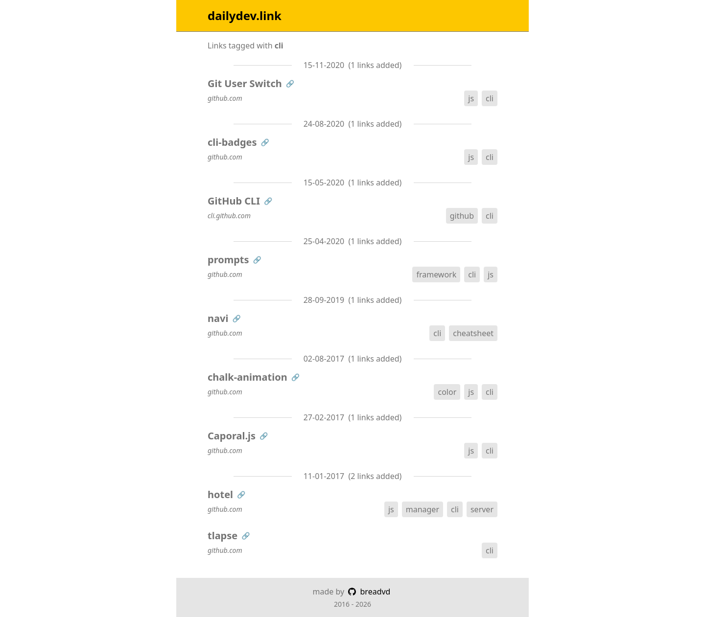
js (471, 98)
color (447, 392)
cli (490, 98)
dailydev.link (245, 15)
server (482, 509)
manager (422, 509)
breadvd (369, 591)
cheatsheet (473, 333)
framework (436, 274)
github (462, 215)
